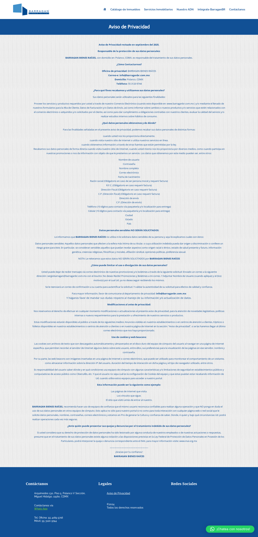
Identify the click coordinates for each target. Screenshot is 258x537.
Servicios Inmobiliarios (158, 9)
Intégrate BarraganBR (211, 9)
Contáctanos (237, 9)
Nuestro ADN (185, 9)
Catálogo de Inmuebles (125, 9)
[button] (230, 529)
